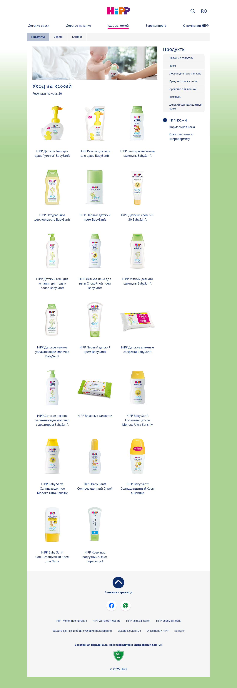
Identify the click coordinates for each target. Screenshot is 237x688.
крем (172, 65)
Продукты (38, 37)
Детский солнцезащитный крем (185, 106)
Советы (58, 37)
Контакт (77, 37)
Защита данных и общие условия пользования (82, 630)
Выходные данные (129, 630)
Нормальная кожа (182, 127)
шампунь (175, 97)
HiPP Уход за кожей (138, 620)
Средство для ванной (182, 89)
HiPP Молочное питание (71, 620)
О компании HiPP (157, 630)
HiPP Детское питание (106, 620)
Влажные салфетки (181, 58)
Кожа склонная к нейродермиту (181, 136)
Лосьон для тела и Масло (185, 73)
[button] (193, 11)
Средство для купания (183, 81)
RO (204, 11)
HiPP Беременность (168, 620)
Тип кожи (178, 120)
